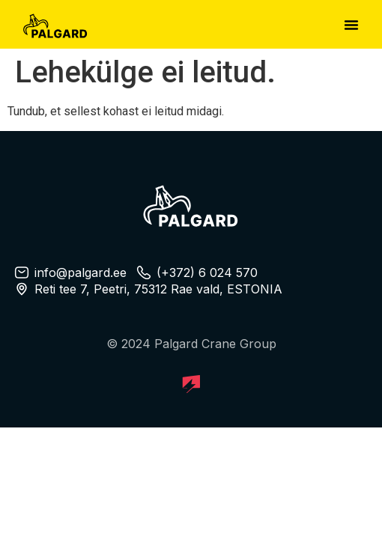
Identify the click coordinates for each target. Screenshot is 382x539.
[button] (351, 24)
